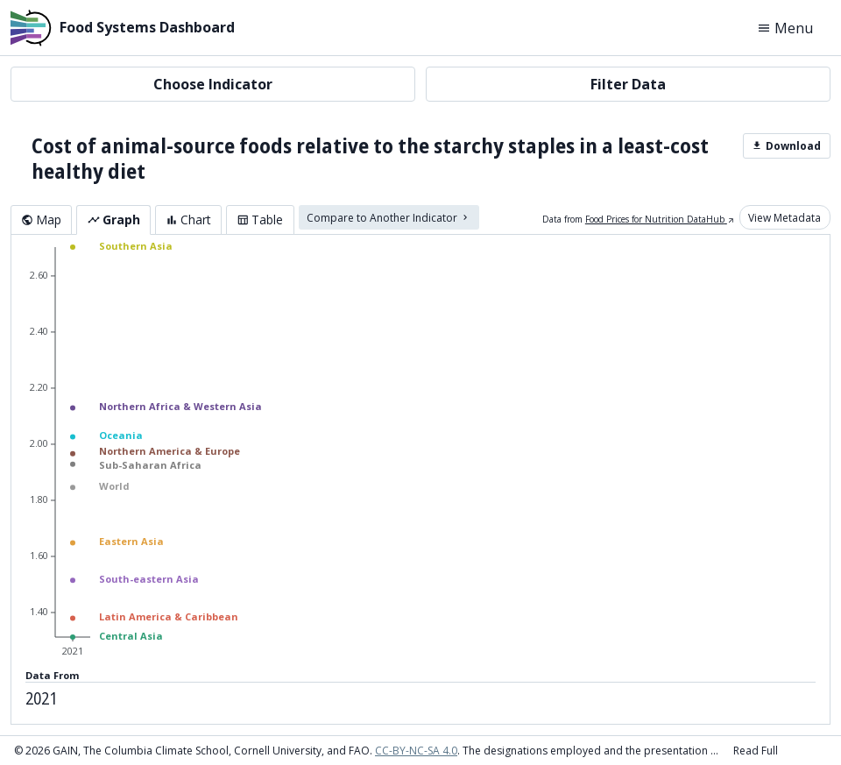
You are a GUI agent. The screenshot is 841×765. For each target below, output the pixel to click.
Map (41, 219)
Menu (785, 28)
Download (786, 145)
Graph (114, 219)
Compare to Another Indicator (388, 216)
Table (260, 219)
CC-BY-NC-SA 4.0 (416, 750)
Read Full (755, 750)
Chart (188, 219)
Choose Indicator (212, 84)
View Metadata (784, 216)
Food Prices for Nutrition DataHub (660, 219)
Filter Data (628, 84)
